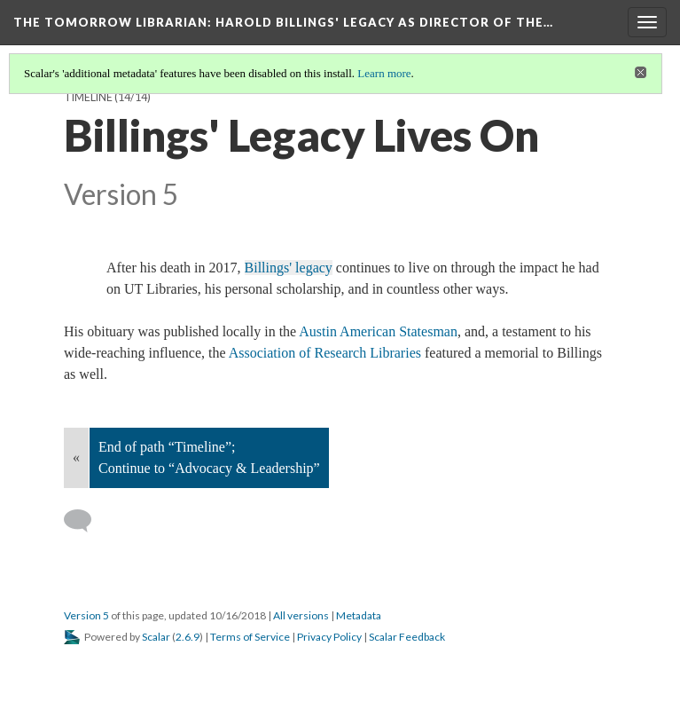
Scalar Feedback (407, 636)
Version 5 (86, 615)
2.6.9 (187, 636)
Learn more (383, 73)
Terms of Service (250, 636)
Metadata (358, 615)
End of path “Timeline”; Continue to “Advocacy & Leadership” (209, 457)
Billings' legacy (288, 267)
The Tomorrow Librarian (283, 22)
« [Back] (76, 457)
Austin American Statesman (378, 331)
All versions (301, 615)
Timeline (88, 97)
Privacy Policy (329, 636)
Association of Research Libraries (325, 352)
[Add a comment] (85, 520)
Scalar (156, 636)
